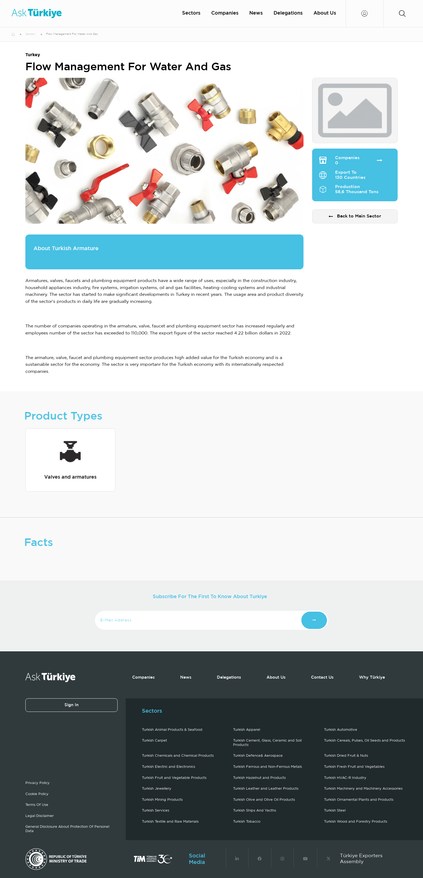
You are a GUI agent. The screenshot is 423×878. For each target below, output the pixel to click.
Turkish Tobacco (246, 821)
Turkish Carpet (154, 740)
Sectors (191, 13)
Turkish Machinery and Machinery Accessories (363, 788)
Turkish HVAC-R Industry (345, 777)
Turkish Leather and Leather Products (265, 788)
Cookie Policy (37, 794)
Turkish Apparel (246, 729)
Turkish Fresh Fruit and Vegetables (354, 766)
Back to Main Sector (355, 216)
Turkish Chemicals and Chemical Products (178, 755)
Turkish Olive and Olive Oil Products (264, 799)
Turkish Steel (335, 810)
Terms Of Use (36, 804)
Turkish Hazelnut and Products (259, 777)
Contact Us (322, 677)
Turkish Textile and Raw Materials (170, 821)
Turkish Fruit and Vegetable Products (174, 777)
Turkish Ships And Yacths (254, 810)
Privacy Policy (37, 783)
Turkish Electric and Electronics (168, 766)
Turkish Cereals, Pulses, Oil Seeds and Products (364, 740)
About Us (324, 13)
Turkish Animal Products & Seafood (172, 729)
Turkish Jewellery (156, 788)
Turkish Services (155, 810)
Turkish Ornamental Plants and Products (358, 799)
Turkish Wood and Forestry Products (355, 821)
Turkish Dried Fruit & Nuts (346, 755)
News (256, 13)
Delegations (288, 13)
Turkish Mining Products (162, 799)
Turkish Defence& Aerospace (258, 755)
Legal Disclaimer (39, 816)
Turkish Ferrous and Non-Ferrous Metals (267, 766)
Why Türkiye (372, 677)
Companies (224, 13)
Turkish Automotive (340, 729)
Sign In (71, 705)
